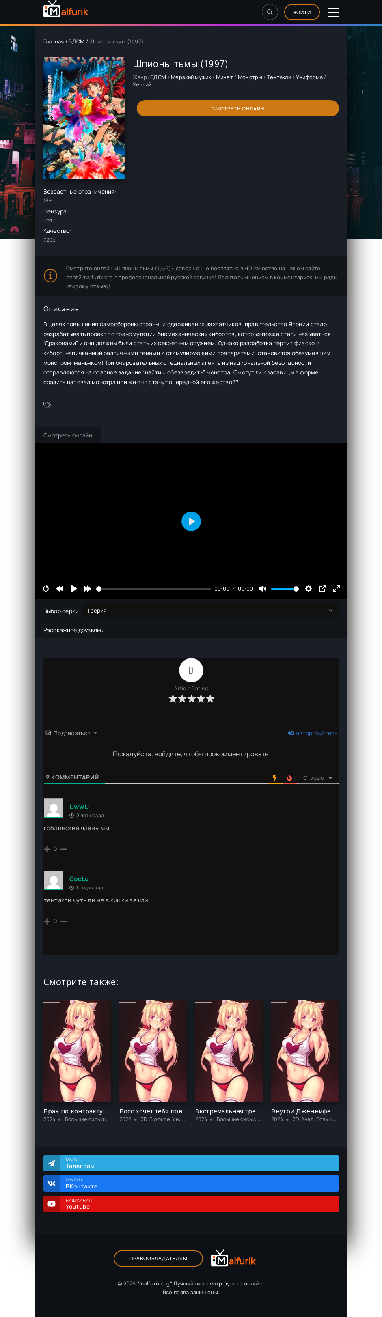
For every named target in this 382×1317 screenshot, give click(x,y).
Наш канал (198, 1203)
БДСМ (76, 41)
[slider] (153, 589)
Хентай (142, 84)
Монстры (250, 77)
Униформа (309, 77)
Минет (224, 77)
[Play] (73, 588)
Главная (53, 41)
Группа (198, 1183)
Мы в (198, 1163)
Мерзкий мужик (191, 77)
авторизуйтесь (312, 733)
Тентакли (279, 77)
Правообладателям (158, 1258)
